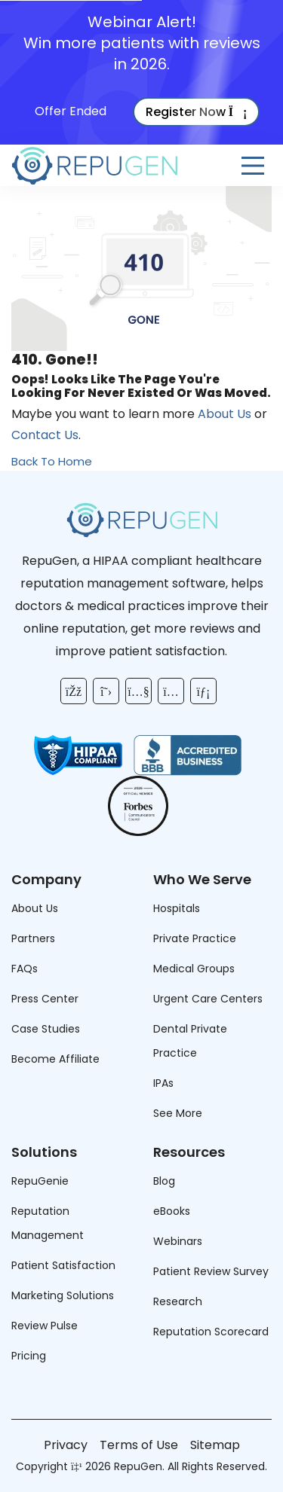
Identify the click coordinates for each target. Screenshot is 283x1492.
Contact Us (44, 435)
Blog (164, 1180)
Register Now (197, 112)
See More (177, 1113)
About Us (224, 414)
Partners (33, 938)
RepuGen (138, 1466)
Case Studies (45, 1028)
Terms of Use (139, 1445)
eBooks (171, 1211)
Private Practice (194, 938)
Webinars (177, 1241)
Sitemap (215, 1445)
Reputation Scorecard (211, 1331)
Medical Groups (194, 968)
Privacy (66, 1445)
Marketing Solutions (62, 1295)
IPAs (163, 1083)
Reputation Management (47, 1223)
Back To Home (51, 461)
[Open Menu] (253, 166)
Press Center (44, 998)
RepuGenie (40, 1180)
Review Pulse (44, 1325)
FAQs (24, 968)
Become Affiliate (55, 1058)
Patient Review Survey (211, 1271)
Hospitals (176, 908)
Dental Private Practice (190, 1040)
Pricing (28, 1355)
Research (177, 1301)
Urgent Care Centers (208, 998)
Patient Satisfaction (63, 1265)
